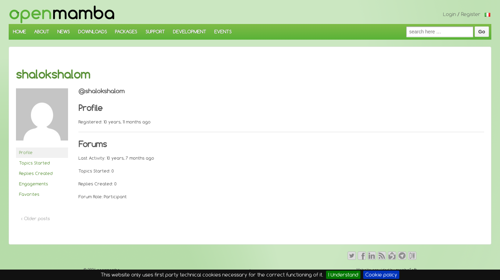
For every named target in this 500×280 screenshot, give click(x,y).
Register (471, 14)
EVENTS (223, 31)
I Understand (343, 275)
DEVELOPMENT (189, 31)
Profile (26, 152)
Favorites (29, 194)
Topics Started (34, 163)
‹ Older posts (35, 218)
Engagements (33, 183)
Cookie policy (381, 275)
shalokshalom (53, 74)
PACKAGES (126, 31)
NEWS (63, 31)
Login (449, 14)
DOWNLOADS (92, 31)
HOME (19, 31)
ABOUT (41, 31)
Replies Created (36, 173)
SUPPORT (155, 31)
